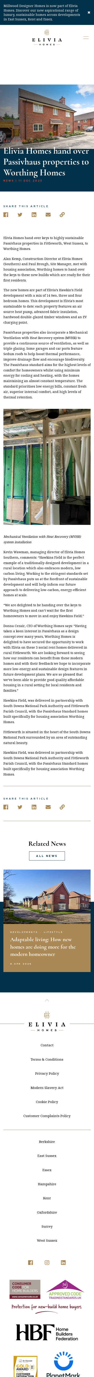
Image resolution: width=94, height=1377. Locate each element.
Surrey (47, 1192)
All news (47, 822)
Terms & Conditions (47, 1025)
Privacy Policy (47, 1039)
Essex (47, 1135)
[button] (86, 37)
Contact (47, 1011)
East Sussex (47, 1121)
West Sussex (47, 1206)
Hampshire (47, 1149)
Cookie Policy (47, 1067)
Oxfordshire (47, 1178)
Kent (47, 1164)
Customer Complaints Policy (47, 1081)
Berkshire (47, 1107)
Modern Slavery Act (47, 1053)
